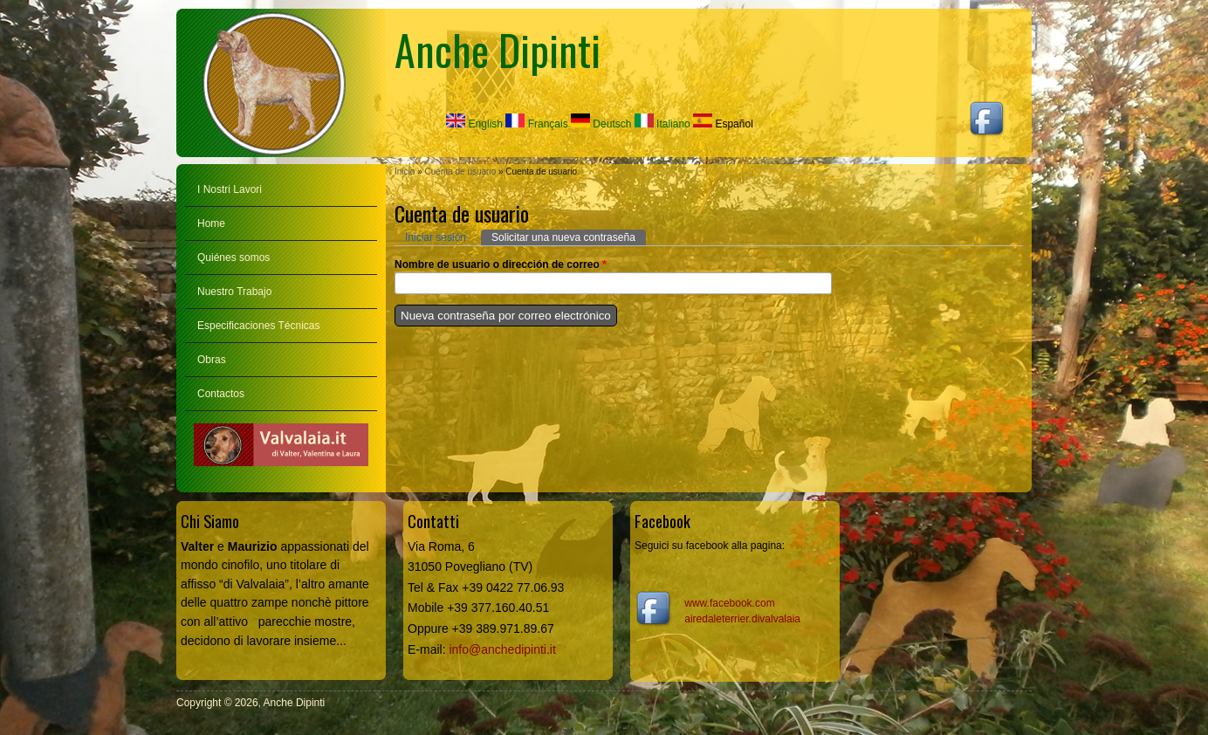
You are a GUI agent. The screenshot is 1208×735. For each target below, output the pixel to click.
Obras (211, 360)
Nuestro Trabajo (234, 291)
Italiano (662, 124)
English (474, 124)
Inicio (405, 171)
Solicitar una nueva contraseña (568, 237)
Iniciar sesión (435, 237)
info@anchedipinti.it (502, 649)
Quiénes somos (233, 257)
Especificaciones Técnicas (258, 325)
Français (536, 124)
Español (723, 124)
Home (211, 223)
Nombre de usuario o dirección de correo (501, 264)
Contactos (220, 394)
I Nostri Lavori (229, 189)
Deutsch (601, 124)
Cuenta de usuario (460, 171)
